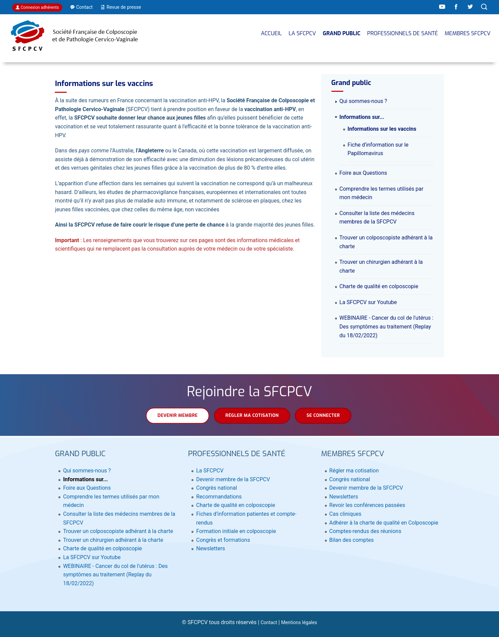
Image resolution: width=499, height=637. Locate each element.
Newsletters (210, 548)
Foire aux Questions (363, 173)
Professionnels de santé (402, 33)
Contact (269, 622)
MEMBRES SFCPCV (467, 33)
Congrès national (216, 488)
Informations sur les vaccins (382, 129)
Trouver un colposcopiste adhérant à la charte (118, 531)
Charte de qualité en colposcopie (379, 286)
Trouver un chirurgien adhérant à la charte (113, 540)
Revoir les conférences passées (367, 505)
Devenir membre (177, 415)
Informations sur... (362, 117)
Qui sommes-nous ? (363, 101)
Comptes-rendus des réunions (365, 531)
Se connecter (323, 415)
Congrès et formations (223, 540)
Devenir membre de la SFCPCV (233, 479)
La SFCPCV (302, 33)
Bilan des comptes (351, 540)
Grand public (341, 33)
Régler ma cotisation (252, 415)
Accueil (271, 33)
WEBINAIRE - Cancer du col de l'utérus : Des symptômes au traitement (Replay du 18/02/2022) (387, 326)
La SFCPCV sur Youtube (368, 302)
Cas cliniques (345, 514)
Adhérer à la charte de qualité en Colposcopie (383, 522)
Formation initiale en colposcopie (236, 531)
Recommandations (219, 496)
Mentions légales (299, 622)
